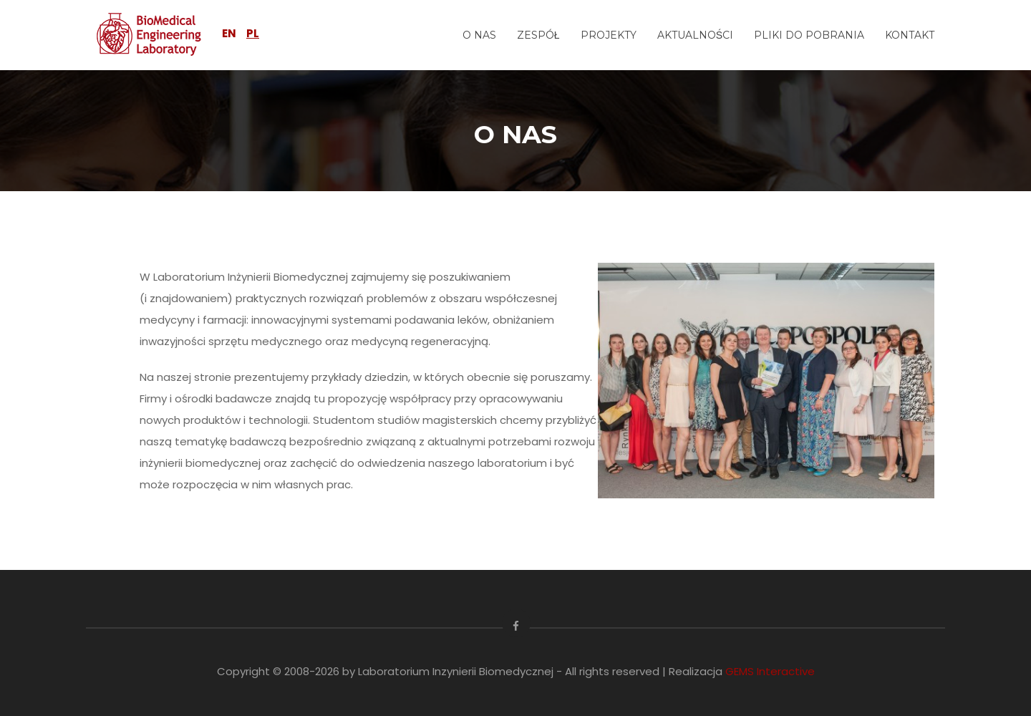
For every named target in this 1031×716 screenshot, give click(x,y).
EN (229, 33)
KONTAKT (909, 35)
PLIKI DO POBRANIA (809, 35)
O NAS (479, 35)
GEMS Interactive (770, 671)
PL (252, 33)
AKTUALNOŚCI (695, 35)
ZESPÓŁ (538, 35)
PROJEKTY (608, 35)
